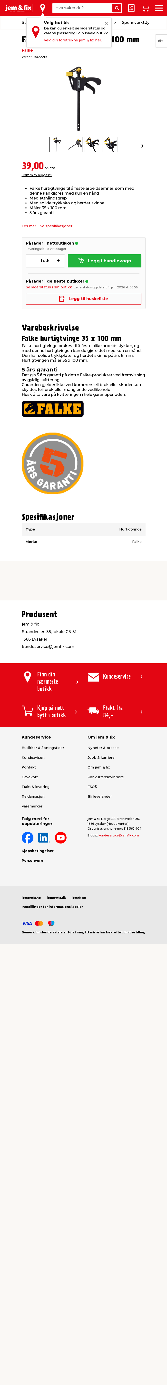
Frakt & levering (35, 787)
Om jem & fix (99, 767)
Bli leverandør (100, 796)
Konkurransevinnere (106, 777)
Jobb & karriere (101, 757)
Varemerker (32, 806)
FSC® (92, 787)
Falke (27, 50)
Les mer (29, 226)
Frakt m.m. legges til (37, 175)
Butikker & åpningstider (43, 748)
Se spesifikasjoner (56, 226)
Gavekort (30, 777)
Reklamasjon (33, 796)
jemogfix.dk (56, 897)
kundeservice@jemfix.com (118, 835)
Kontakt (29, 767)
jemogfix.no (31, 897)
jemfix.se (79, 897)
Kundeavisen (33, 757)
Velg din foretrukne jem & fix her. (73, 40)
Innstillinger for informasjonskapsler (52, 906)
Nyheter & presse (103, 748)
